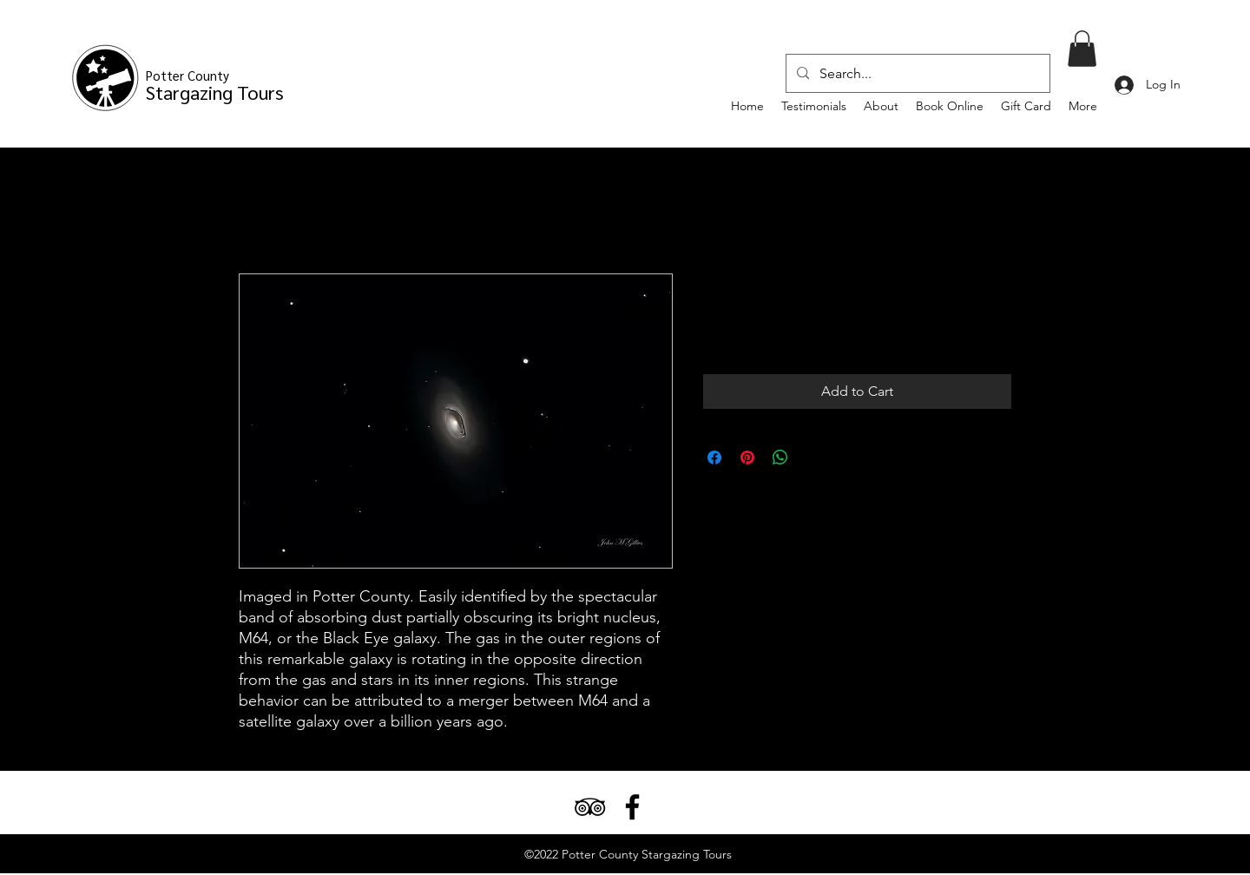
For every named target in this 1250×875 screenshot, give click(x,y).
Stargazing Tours (215, 85)
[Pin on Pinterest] (747, 457)
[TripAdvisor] (590, 807)
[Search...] (916, 74)
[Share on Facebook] (714, 457)
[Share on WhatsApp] (780, 457)
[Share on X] (813, 457)
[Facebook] (632, 807)
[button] (1082, 48)
